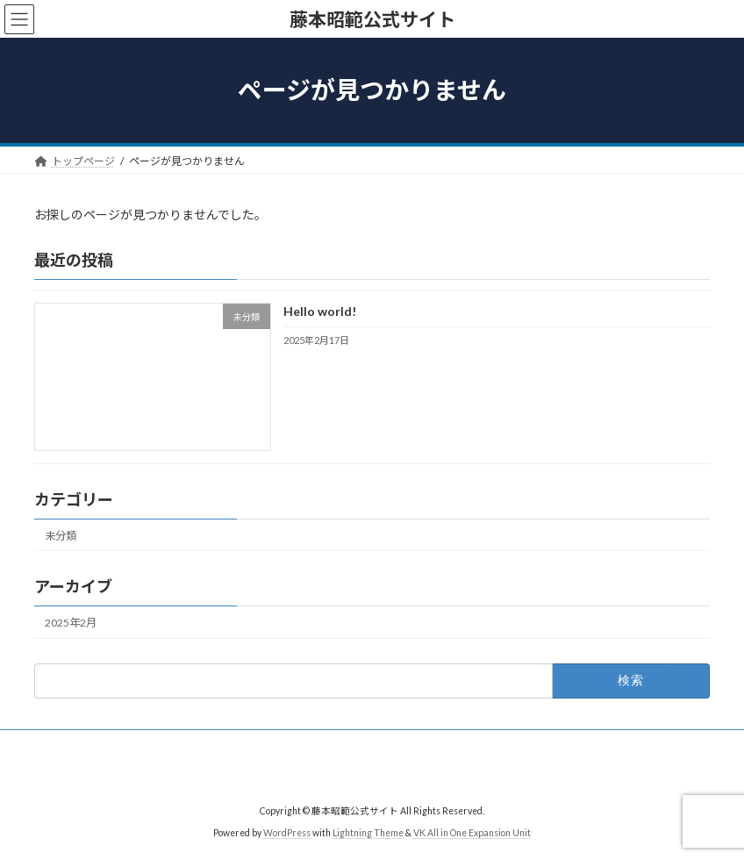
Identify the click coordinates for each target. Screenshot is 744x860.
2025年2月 (71, 622)
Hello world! (319, 312)
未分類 (60, 535)
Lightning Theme (368, 833)
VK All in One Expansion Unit (472, 833)
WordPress (287, 833)
